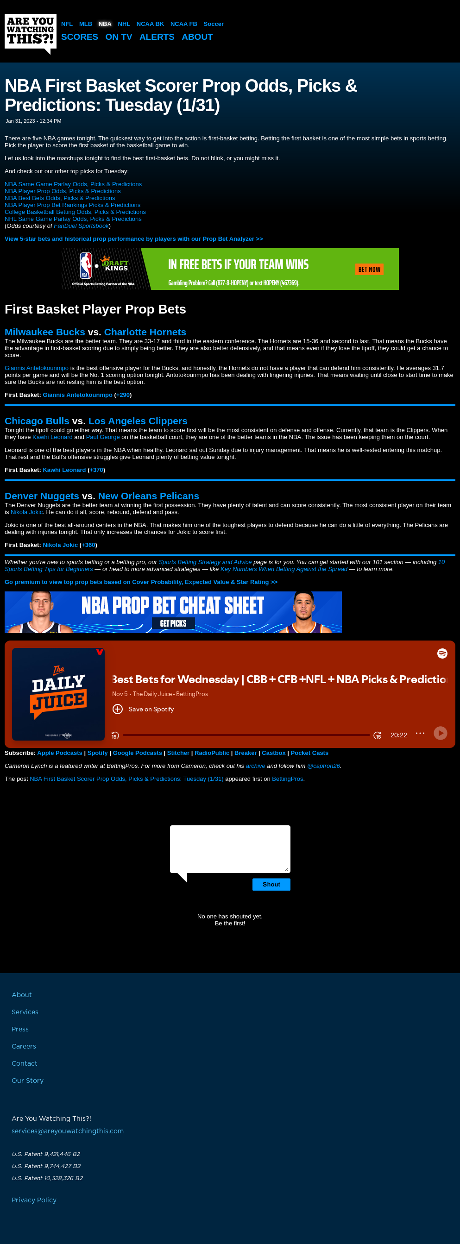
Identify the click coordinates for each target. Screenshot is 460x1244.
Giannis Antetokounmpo (37, 367)
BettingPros (287, 778)
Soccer (214, 23)
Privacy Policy (34, 1200)
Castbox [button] (273, 752)
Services (25, 1012)
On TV (119, 37)
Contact (25, 1064)
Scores (79, 37)
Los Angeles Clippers (138, 420)
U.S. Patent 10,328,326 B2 (47, 1178)
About (197, 37)
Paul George (103, 437)
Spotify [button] (98, 752)
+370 (96, 469)
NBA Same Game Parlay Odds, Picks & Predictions (73, 184)
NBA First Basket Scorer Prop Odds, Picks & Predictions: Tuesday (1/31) (126, 778)
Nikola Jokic (27, 512)
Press (20, 1029)
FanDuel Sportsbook (81, 225)
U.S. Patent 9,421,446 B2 (46, 1154)
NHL (124, 23)
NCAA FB (183, 23)
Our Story (28, 1081)
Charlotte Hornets (145, 332)
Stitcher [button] (178, 752)
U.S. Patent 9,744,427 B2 (46, 1166)
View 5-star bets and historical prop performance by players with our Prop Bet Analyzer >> (134, 238)
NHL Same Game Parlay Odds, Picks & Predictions (73, 218)
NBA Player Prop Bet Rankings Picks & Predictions (72, 204)
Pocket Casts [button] (310, 752)
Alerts (157, 37)
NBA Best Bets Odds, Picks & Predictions (60, 198)
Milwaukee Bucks (45, 332)
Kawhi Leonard (52, 437)
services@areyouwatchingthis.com (68, 1131)
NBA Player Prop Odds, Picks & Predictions (63, 191)
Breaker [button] (245, 752)
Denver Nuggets (42, 495)
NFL (67, 23)
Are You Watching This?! (31, 34)
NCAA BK (150, 23)
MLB (85, 23)
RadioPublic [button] (212, 752)
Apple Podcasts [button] (59, 752)
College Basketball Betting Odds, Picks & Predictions (75, 211)
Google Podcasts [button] (137, 752)
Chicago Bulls (37, 420)
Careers (24, 1046)
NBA (105, 23)
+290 (123, 394)
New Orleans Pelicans (148, 495)
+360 (88, 544)
